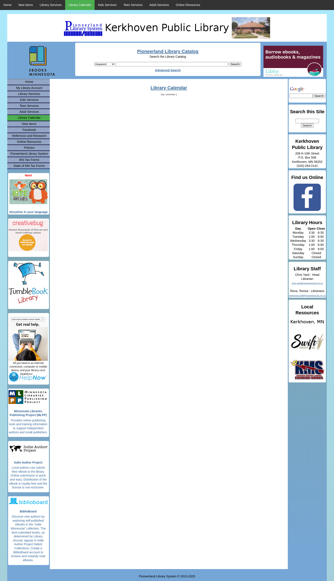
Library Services (51, 5)
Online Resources (188, 5)
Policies (29, 147)
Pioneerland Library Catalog (168, 51)
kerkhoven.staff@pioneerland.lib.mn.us (307, 295)
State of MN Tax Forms (29, 165)
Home (7, 5)
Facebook (29, 130)
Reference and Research (29, 135)
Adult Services (159, 5)
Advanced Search (168, 70)
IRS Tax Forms (29, 160)
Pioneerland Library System (29, 153)
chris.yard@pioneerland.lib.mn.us (307, 283)
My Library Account (29, 88)
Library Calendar (80, 5)
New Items (25, 5)
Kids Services (107, 5)
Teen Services (133, 5)
